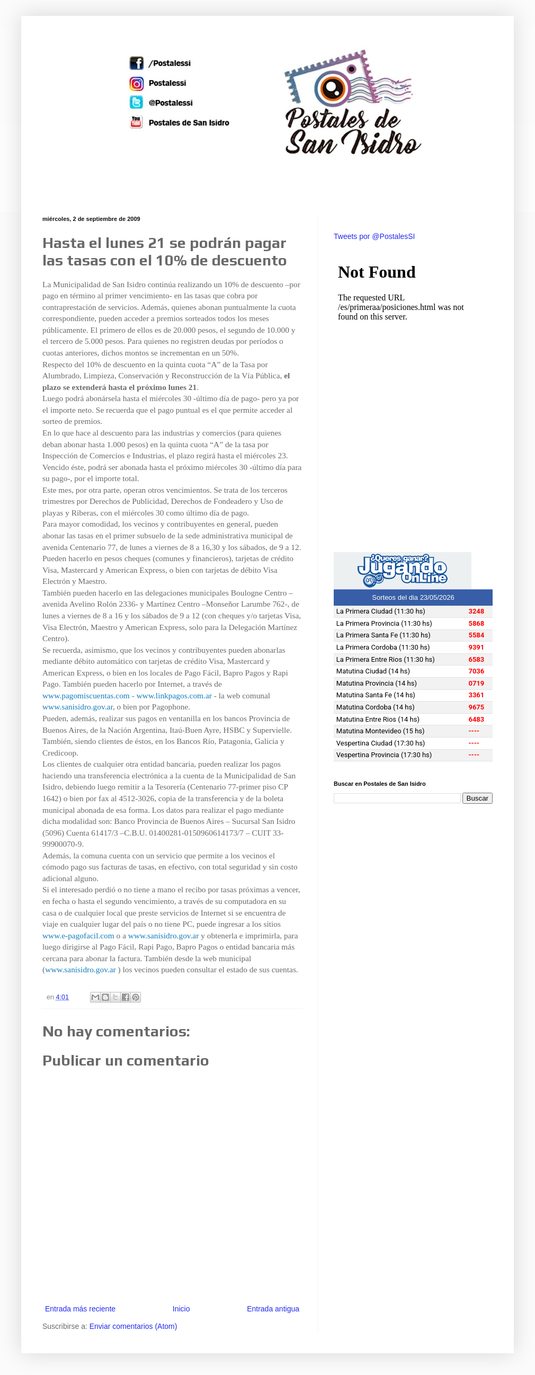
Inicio (181, 1309)
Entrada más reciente (80, 1309)
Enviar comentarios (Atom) (133, 1326)
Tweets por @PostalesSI (374, 236)
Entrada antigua (273, 1309)
